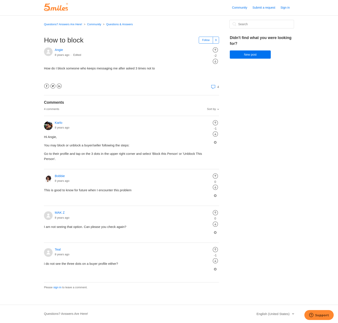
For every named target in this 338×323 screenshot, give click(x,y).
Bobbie (60, 176)
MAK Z (60, 212)
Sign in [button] (285, 7)
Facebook (46, 86)
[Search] (261, 24)
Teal (58, 249)
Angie (59, 50)
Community (239, 7)
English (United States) (274, 314)
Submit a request (263, 7)
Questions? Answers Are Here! (63, 24)
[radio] (215, 50)
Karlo (58, 122)
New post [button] (250, 54)
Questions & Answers (119, 24)
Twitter (53, 86)
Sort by (211, 109)
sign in (57, 287)
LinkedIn (59, 86)
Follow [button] (206, 40)
